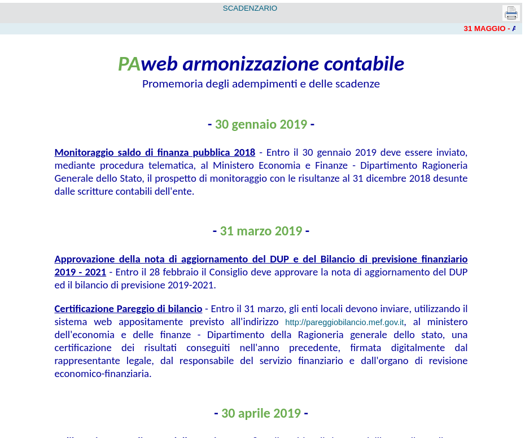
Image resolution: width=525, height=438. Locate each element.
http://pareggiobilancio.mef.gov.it (344, 322)
